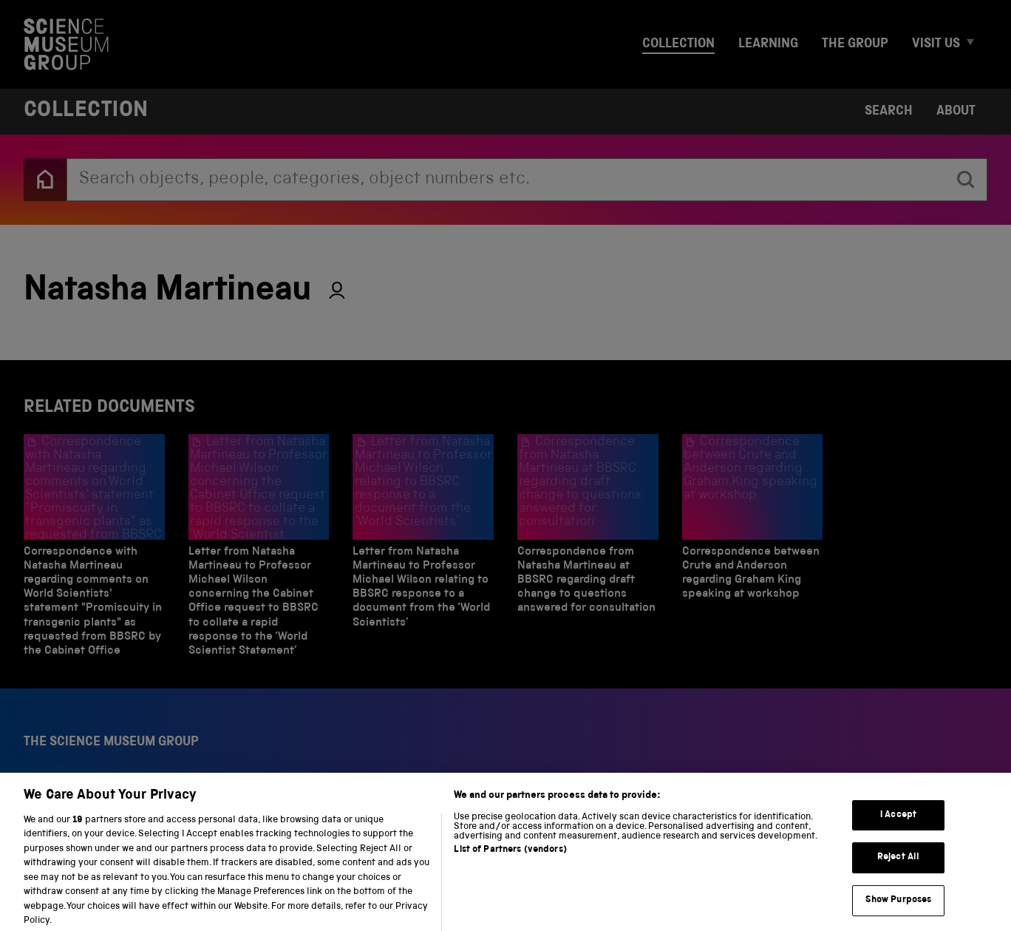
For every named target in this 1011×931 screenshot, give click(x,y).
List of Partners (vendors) (510, 862)
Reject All (898, 870)
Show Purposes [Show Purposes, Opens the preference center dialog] (898, 913)
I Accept (898, 828)
